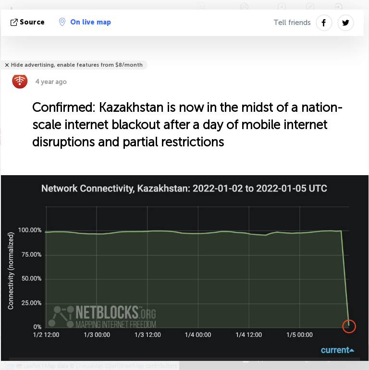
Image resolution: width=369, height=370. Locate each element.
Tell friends (292, 22)
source (28, 22)
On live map (85, 22)
